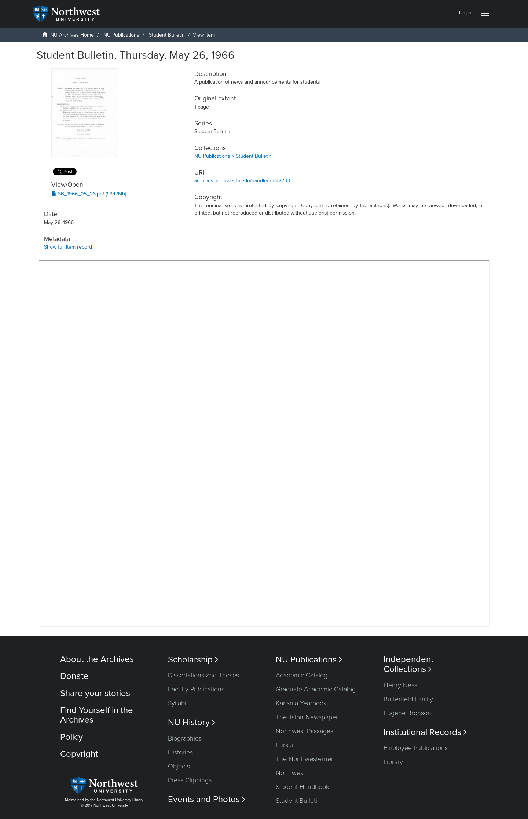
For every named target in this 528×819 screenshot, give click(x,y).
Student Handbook (302, 787)
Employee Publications (416, 748)
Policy (71, 737)
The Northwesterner (304, 759)
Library (393, 762)
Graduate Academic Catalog (316, 689)
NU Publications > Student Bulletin (233, 156)
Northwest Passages (304, 731)
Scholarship (193, 659)
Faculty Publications (196, 689)
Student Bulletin (167, 35)
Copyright (79, 754)
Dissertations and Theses (203, 675)
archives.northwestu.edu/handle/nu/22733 (242, 181)
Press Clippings (190, 780)
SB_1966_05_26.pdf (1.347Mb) (88, 194)
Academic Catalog (301, 675)
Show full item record (68, 247)
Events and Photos (206, 799)
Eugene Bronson (407, 713)
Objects (179, 766)
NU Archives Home (72, 35)
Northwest (290, 773)
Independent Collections (408, 664)
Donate (74, 676)
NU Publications (121, 35)
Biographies (185, 738)
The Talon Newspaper (307, 717)
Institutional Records (425, 732)
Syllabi (177, 703)
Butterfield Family (408, 699)
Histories (180, 752)
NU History (191, 722)
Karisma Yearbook (301, 703)
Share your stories (95, 693)
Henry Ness (400, 685)
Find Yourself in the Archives (96, 715)
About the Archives (97, 659)
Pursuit (285, 745)
